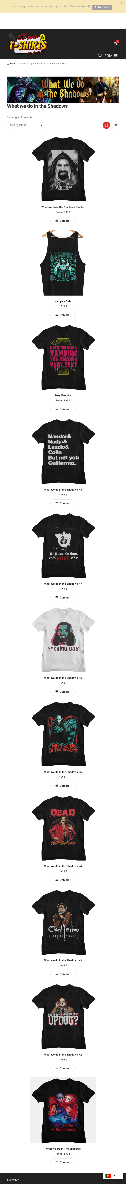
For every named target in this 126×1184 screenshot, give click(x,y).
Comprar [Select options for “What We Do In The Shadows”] (65, 1146)
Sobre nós (13, 1163)
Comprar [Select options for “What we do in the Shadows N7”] (65, 581)
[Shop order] (26, 109)
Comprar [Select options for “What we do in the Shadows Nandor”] (65, 204)
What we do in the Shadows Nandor (63, 190)
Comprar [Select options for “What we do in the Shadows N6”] (65, 675)
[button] (105, 39)
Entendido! (102, 7)
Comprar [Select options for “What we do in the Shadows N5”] (65, 769)
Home (13, 47)
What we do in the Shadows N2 (63, 1038)
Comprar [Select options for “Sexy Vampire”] (65, 392)
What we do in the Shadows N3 (63, 943)
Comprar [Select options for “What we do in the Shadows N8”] (65, 486)
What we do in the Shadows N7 (63, 567)
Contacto (12, 1171)
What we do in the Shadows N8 (63, 473)
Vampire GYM (63, 285)
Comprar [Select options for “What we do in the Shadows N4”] (65, 863)
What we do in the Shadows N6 (63, 661)
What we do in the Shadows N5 (63, 755)
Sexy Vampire (63, 379)
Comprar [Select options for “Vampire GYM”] (65, 298)
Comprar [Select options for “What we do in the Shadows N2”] (65, 1051)
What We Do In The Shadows (63, 1132)
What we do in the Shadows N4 (63, 849)
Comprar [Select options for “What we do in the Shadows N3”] (65, 957)
